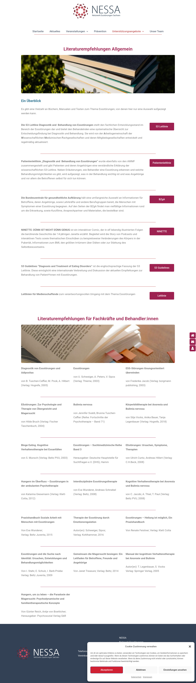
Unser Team (155, 31)
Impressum (147, 677)
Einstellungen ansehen (175, 669)
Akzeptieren (107, 669)
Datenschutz (136, 677)
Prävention (100, 31)
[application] (86, 31)
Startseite (39, 31)
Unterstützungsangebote (127, 31)
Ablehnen (141, 669)
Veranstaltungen (77, 31)
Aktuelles (56, 31)
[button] (189, 646)
